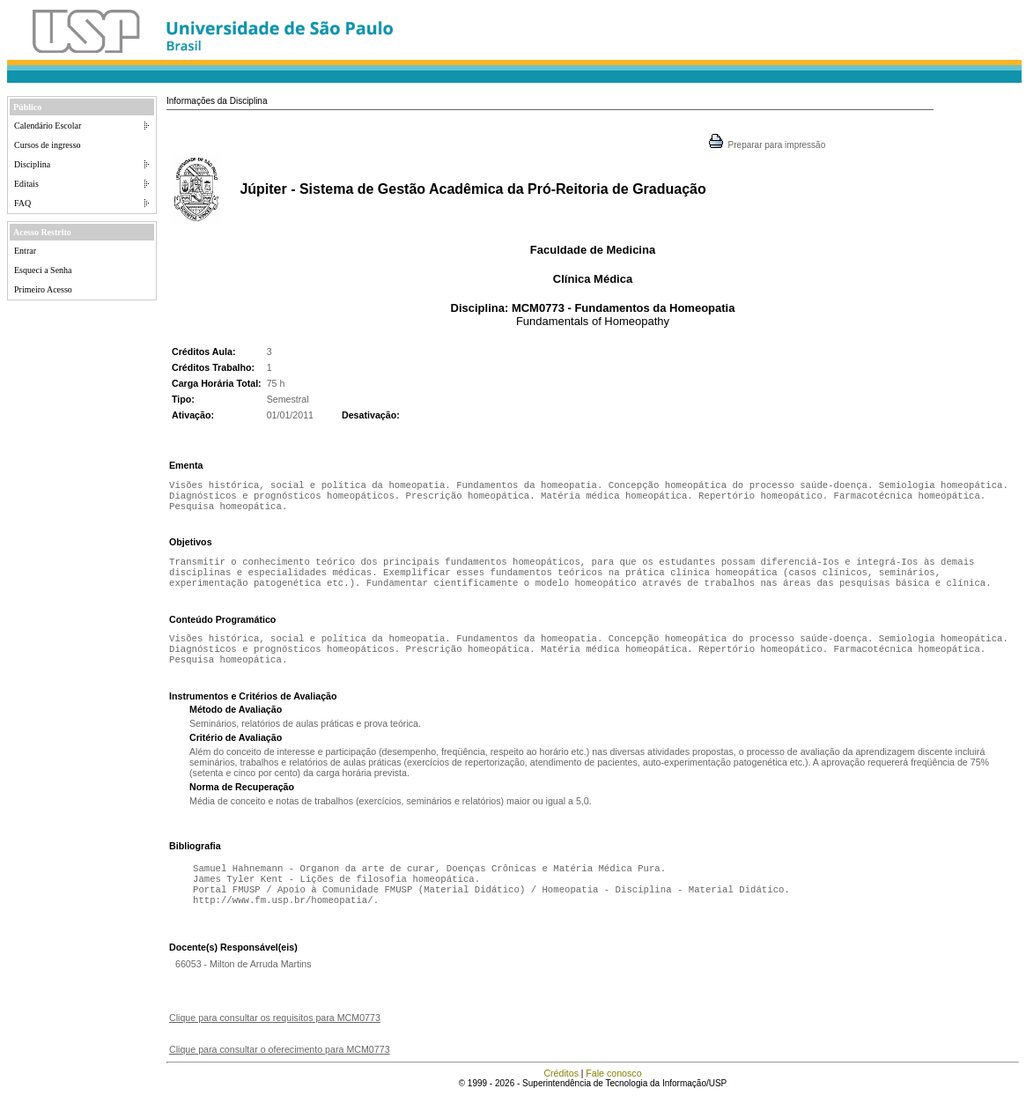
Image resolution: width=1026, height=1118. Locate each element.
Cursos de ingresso (47, 145)
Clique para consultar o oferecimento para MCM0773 (279, 1072)
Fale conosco (613, 1096)
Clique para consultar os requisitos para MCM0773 (274, 1040)
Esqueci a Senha (43, 270)
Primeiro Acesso (43, 289)
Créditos (561, 1096)
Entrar (25, 250)
